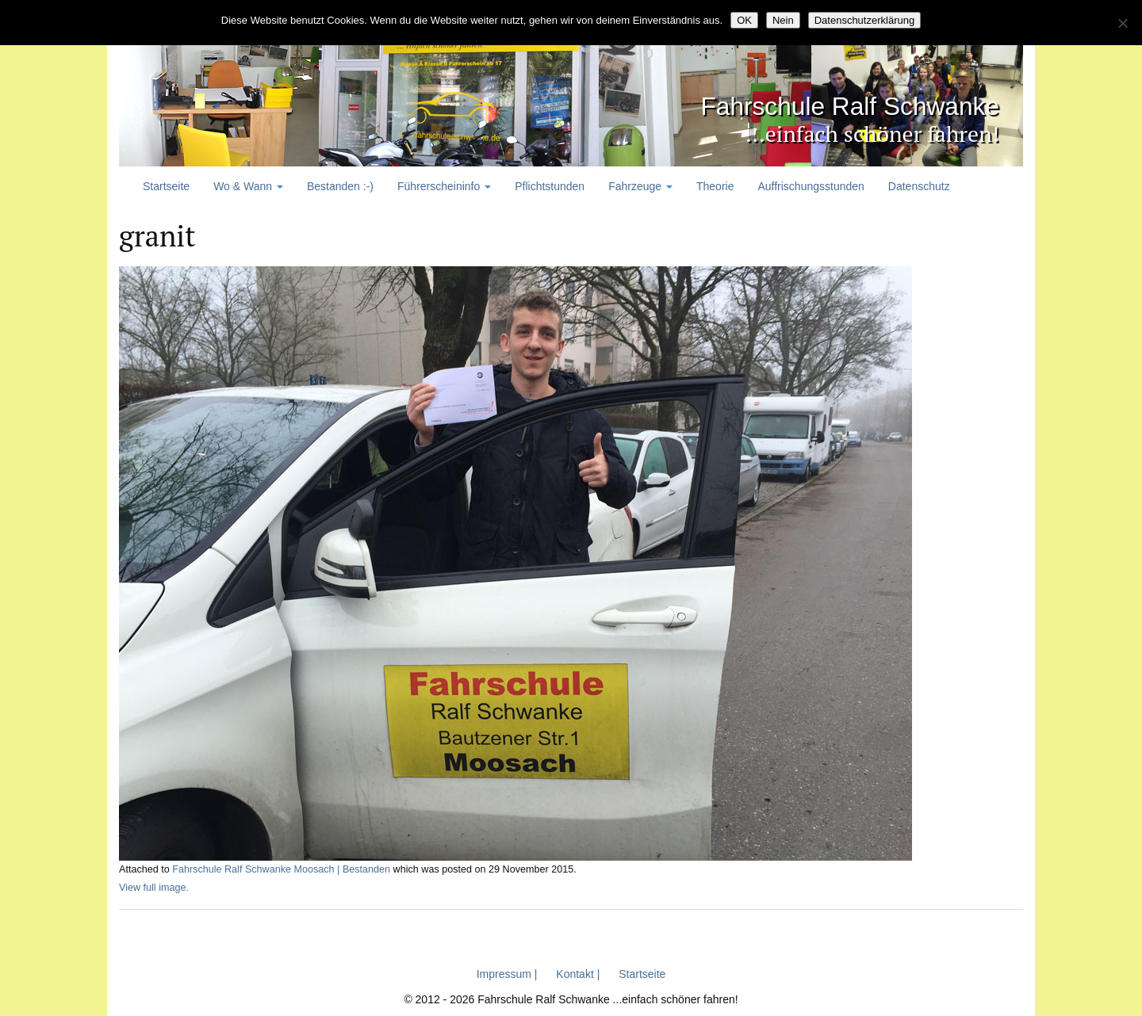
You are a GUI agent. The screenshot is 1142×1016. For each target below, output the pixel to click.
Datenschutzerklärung (864, 20)
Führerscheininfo (444, 186)
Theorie (715, 186)
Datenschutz (919, 186)
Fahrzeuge (640, 186)
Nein (783, 20)
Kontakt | (578, 973)
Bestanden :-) (340, 186)
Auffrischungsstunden (810, 186)
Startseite (166, 186)
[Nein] (1122, 23)
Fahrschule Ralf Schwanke (801, 103)
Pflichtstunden (549, 186)
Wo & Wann (248, 186)
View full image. (154, 886)
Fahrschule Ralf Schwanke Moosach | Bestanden (281, 869)
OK (744, 20)
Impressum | (507, 973)
